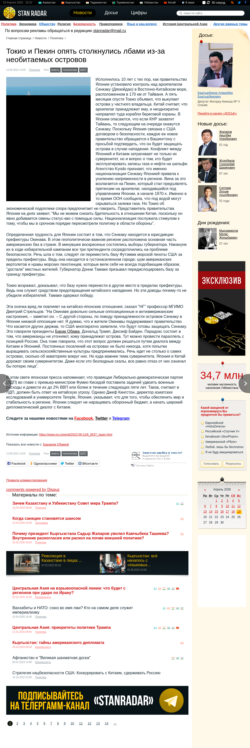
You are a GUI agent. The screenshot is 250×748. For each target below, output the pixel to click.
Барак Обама (67, 331)
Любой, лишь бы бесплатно (224, 447)
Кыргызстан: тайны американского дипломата (58, 642)
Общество (47, 24)
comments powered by (32, 489)
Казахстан (49, 2)
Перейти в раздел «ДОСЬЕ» (217, 113)
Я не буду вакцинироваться (224, 452)
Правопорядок (111, 24)
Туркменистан (125, 2)
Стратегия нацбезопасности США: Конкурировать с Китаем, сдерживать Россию (86, 673)
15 (216, 511)
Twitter (101, 418)
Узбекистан (151, 2)
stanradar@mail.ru (109, 31)
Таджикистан (98, 2)
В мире (189, 2)
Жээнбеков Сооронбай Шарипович (227, 164)
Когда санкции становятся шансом (46, 518)
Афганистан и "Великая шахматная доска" (51, 658)
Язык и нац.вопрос (142, 24)
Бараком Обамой (56, 444)
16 (222, 511)
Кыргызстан (73, 2)
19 (239, 511)
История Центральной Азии (185, 24)
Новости (40, 38)
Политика (8, 24)
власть (55, 70)
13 (98, 723)
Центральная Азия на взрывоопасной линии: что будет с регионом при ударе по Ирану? (68, 590)
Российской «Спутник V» (222, 431)
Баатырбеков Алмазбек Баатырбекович (215, 94)
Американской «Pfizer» (221, 442)
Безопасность (84, 24)
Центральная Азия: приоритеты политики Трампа (61, 627)
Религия (64, 24)
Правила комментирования (26, 480)
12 (89, 723)
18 (233, 511)
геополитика (70, 70)
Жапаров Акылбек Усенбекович (228, 135)
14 (106, 723)
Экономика (27, 24)
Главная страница (18, 38)
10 (72, 723)
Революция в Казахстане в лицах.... (61, 558)
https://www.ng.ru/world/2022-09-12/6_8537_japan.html (75, 434)
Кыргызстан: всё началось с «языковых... (142, 560)
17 (227, 511)
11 (81, 723)
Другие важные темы (231, 24)
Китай (172, 2)
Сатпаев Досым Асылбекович (228, 191)
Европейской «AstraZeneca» (215, 424)
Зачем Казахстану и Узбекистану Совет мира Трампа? (65, 503)
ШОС (83, 70)
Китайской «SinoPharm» (221, 436)
